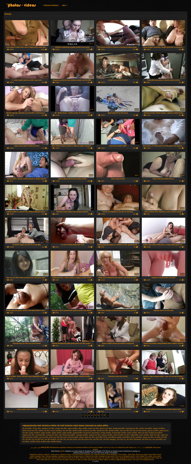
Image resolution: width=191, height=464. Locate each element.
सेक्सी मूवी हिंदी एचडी (46, 447)
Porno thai (90, 458)
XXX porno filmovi (77, 454)
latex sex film (143, 433)
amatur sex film (61, 428)
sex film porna (72, 439)
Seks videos (115, 458)
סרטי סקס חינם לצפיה (110, 447)
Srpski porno (55, 454)
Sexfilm (8, 4)
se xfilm (157, 437)
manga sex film (52, 435)
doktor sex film (44, 431)
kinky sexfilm (132, 433)
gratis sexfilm (46, 433)
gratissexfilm (77, 433)
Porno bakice (122, 454)
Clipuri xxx (132, 447)
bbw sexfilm (83, 428)
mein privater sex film (121, 435)
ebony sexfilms (56, 431)
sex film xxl (121, 439)
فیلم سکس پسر (35, 447)
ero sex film (67, 431)
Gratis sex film (66, 458)
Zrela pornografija (51, 456)
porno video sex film (87, 437)
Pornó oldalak (139, 456)
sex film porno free (85, 439)
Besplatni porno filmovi (65, 456)
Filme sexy (97, 458)
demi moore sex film (30, 431)
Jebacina (47, 454)
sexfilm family (56, 441)
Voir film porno (93, 447)
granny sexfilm (153, 431)
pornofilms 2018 (128, 437)
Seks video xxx (45, 459)
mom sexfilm (144, 435)
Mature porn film (149, 458)
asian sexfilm (73, 428)
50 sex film (37, 428)
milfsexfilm (134, 435)
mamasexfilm (40, 435)
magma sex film (28, 435)
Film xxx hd (119, 456)
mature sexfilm (106, 435)
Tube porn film (56, 458)
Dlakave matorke (99, 454)
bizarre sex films (106, 428)
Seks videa (37, 458)
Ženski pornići (92, 459)
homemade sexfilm (119, 433)
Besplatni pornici (79, 456)
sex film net (61, 439)
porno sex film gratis (70, 437)
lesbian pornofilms (155, 433)
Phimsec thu (71, 447)
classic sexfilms (159, 428)
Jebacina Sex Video (91, 456)
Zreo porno (139, 458)
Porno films (75, 458)
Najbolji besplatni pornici (124, 459)
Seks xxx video (82, 459)
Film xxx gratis (64, 459)
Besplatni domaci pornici (107, 456)
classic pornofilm (145, 428)
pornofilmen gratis (114, 437)
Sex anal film (106, 458)
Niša (64, 5)
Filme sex (83, 458)
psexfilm (138, 437)
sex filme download (133, 439)
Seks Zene (131, 454)
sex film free (38, 439)
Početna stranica (51, 5)
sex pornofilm (157, 439)
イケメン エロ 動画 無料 (144, 447)
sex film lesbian (50, 439)
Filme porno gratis (142, 454)
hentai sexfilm (106, 433)
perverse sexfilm (32, 437)
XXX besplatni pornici (147, 459)
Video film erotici (123, 447)
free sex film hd (126, 431)
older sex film (155, 435)
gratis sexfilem (34, 433)
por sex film (43, 437)
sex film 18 (29, 439)
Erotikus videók (103, 459)
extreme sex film (89, 431)
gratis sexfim (57, 433)
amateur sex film (48, 428)
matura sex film (94, 435)
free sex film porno (140, 431)
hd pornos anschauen (91, 433)
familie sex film (102, 431)
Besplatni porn (89, 454)
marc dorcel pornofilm (67, 435)
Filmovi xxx (73, 459)
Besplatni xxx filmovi (36, 454)
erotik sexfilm (77, 431)
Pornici (69, 454)
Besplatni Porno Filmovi (127, 458)
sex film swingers (109, 439)
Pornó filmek (152, 454)
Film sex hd (54, 459)
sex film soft (97, 439)
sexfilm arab (45, 441)
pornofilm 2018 (101, 437)
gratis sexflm (67, 433)
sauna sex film (148, 437)
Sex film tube (46, 458)
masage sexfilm (82, 435)
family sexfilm (114, 431)
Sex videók (148, 456)
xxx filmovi (112, 459)
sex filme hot (146, 439)
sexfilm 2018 (35, 441)
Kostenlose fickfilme (81, 447)
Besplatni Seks (40, 456)
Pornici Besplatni (112, 454)
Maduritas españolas (59, 447)
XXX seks (136, 459)
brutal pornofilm (119, 428)
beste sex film (93, 428)
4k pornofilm (27, 428)
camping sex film (132, 428)
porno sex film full (55, 437)
